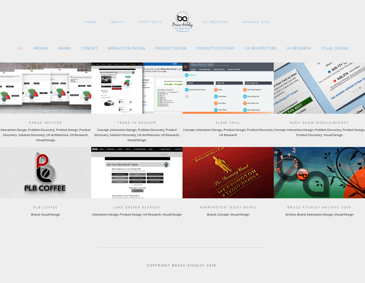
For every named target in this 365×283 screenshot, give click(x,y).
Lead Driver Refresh (137, 207)
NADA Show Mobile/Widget (319, 123)
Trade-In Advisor (137, 123)
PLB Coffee (46, 207)
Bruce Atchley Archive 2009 (319, 207)
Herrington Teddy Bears (228, 207)
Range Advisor (45, 123)
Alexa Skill (228, 123)
